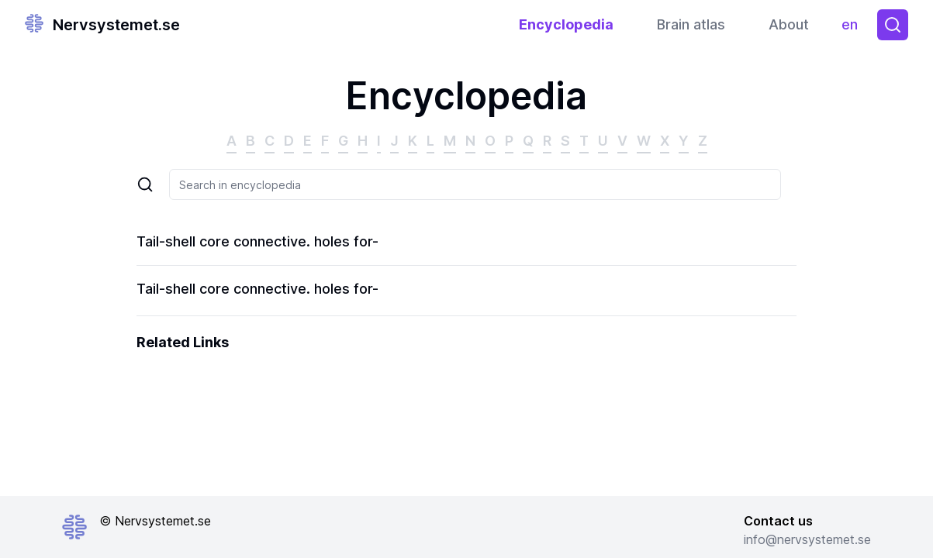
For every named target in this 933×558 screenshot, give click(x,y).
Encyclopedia (566, 24)
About (789, 24)
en (853, 28)
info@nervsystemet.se (807, 539)
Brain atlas (691, 24)
